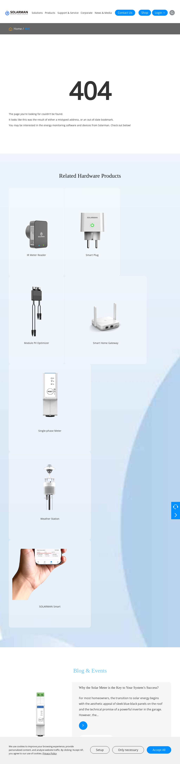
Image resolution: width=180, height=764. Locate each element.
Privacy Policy (50, 753)
